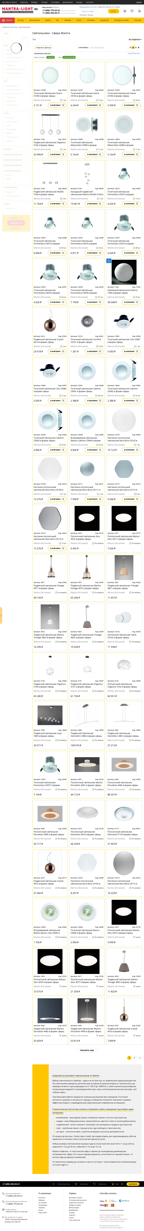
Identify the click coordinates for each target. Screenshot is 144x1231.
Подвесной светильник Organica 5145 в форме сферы (50, 143)
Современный (13, 137)
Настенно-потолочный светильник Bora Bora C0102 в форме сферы (122, 439)
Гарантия (24, 2)
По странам (42, 1203)
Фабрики (41, 1200)
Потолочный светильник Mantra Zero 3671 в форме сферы (123, 537)
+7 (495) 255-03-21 (58, 13)
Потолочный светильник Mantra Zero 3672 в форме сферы (123, 931)
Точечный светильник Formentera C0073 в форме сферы (47, 242)
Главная (5, 27)
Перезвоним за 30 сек (88, 7)
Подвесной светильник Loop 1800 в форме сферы (48, 734)
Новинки (41, 1208)
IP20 (9, 175)
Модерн (11, 133)
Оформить (133, 1184)
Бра (9, 50)
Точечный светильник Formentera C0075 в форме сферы (121, 242)
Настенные (11, 97)
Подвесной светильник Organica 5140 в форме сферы (50, 685)
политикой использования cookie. (113, 1221)
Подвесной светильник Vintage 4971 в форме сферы (49, 587)
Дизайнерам (68, 2)
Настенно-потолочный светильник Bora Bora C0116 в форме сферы (48, 537)
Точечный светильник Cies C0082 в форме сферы (50, 390)
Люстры (11, 54)
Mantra (10, 192)
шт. (115, 1184)
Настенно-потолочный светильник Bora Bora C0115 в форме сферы (122, 488)
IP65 (9, 179)
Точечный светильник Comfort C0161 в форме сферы (86, 340)
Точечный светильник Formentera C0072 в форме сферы (121, 193)
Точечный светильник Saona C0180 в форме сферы (48, 94)
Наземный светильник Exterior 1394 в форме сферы (123, 291)
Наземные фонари (14, 90)
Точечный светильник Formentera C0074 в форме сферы (84, 242)
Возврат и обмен (75, 1205)
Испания (11, 209)
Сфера (51, 57)
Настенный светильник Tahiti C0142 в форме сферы (122, 636)
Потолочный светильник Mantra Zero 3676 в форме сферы (49, 980)
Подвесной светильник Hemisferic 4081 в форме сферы (123, 734)
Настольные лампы (15, 58)
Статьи (71, 1218)
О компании (44, 1193)
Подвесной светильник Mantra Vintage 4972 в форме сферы (86, 587)
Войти (139, 2)
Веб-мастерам (74, 1208)
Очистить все (134, 54)
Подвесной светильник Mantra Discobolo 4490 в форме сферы (86, 1030)
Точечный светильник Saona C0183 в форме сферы (122, 94)
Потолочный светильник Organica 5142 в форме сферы (122, 685)
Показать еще (87, 1050)
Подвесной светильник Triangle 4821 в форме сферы (123, 587)
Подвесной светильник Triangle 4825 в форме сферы (86, 636)
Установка (55, 2)
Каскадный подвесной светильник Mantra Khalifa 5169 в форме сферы (87, 193)
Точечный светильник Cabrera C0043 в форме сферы (49, 439)
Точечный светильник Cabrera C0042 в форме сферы (123, 390)
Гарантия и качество (76, 1203)
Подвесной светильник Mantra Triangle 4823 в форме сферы (49, 636)
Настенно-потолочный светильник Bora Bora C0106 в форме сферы (48, 488)
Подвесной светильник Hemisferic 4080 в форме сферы (86, 734)
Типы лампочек (74, 1220)
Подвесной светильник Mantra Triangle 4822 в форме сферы (123, 980)
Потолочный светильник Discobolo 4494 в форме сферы (123, 784)
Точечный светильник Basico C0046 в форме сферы (85, 931)
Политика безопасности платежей (112, 1210)
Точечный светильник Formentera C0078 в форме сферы (84, 291)
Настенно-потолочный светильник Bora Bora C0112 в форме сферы (122, 882)
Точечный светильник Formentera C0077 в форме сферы (47, 784)
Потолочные (12, 105)
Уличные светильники (16, 73)
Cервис (72, 1193)
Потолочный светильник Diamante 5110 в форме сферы (123, 833)
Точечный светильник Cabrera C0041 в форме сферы (86, 390)
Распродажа (42, 1205)
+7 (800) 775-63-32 (58, 10)
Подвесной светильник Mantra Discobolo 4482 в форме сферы (49, 1030)
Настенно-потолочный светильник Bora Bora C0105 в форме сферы (85, 882)
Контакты (90, 2)
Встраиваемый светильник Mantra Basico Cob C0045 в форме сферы (47, 931)
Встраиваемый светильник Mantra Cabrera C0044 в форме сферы (86, 439)
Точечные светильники (16, 69)
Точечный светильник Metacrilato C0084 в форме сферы (120, 143)
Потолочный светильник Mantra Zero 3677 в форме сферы (86, 980)
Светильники (69, 57)
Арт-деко (11, 118)
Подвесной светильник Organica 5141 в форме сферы (87, 685)
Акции (40, 1210)
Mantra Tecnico (13, 196)
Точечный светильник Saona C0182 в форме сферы (85, 94)
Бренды (79, 2)
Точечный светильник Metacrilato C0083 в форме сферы (84, 143)
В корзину (57, 105)
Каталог (7, 20)
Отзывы (44, 2)
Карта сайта (42, 1213)
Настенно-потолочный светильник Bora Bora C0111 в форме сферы (85, 488)
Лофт (9, 125)
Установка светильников (77, 1200)
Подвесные (12, 101)
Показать (16, 223)
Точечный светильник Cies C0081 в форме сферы (124, 340)
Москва (56, 7)
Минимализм (12, 129)
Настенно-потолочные (15, 93)
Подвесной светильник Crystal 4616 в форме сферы (122, 1030)
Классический (13, 122)
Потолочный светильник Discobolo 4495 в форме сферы (49, 833)
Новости (72, 1215)
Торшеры (11, 65)
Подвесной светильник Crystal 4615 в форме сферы (48, 882)
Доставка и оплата (9, 2)
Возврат (34, 2)
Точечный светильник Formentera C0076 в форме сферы (47, 291)
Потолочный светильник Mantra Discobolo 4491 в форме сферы (86, 784)
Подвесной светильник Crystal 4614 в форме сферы (48, 340)
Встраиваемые (13, 86)
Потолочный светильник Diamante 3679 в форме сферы (86, 833)
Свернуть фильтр (43, 47)
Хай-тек (11, 141)
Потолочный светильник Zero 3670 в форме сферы (85, 537)
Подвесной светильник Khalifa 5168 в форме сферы (49, 193)
